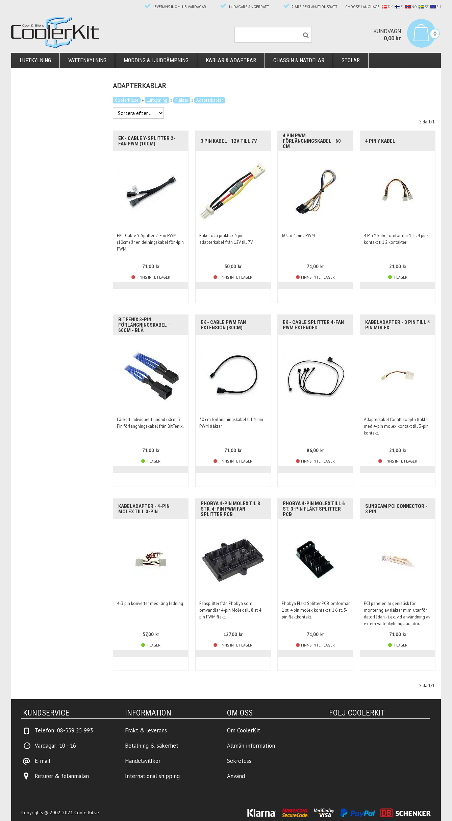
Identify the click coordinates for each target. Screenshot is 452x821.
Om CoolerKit (243, 730)
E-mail (42, 761)
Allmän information (251, 745)
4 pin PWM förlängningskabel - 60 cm (312, 141)
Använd (236, 776)
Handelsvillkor (142, 761)
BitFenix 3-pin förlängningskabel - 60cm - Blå (144, 324)
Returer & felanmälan (62, 776)
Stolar (351, 60)
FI (399, 6)
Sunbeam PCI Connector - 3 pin (396, 509)
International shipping (152, 776)
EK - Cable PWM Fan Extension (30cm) (223, 325)
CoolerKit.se (127, 100)
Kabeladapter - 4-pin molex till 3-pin (144, 509)
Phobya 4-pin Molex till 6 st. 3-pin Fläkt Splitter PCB (314, 508)
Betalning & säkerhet (151, 745)
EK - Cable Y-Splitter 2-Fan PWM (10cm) (146, 141)
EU (435, 6)
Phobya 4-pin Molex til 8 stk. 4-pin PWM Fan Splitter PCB (230, 508)
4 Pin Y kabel (380, 141)
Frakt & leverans (146, 730)
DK (387, 6)
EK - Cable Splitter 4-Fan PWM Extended (313, 325)
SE (424, 6)
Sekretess (239, 761)
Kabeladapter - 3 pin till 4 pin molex (397, 325)
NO (411, 6)
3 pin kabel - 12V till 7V (229, 141)
